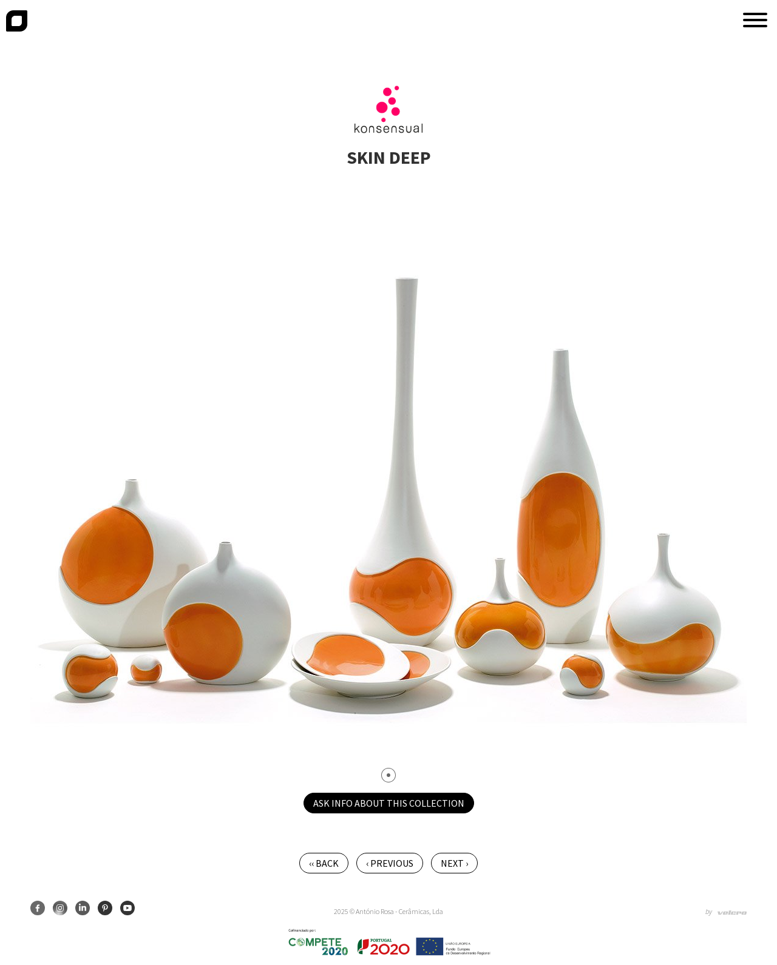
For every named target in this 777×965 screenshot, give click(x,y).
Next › (454, 863)
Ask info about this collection (388, 803)
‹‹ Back (324, 863)
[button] (755, 20)
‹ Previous (389, 863)
